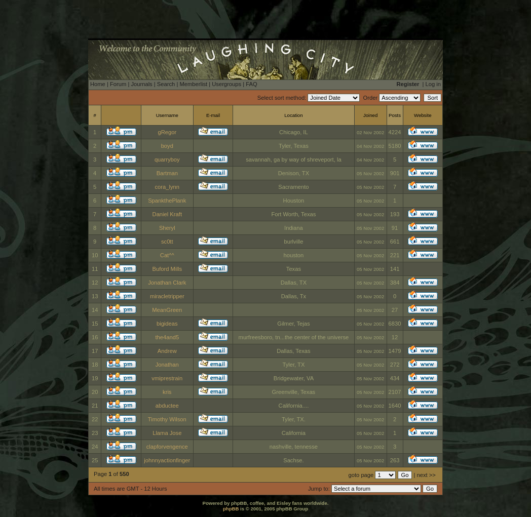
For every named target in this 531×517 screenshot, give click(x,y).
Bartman (167, 173)
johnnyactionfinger (167, 460)
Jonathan (167, 365)
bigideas (167, 324)
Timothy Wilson (167, 419)
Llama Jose (167, 433)
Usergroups (226, 84)
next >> (426, 475)
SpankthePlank (167, 200)
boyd (167, 146)
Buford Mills (167, 269)
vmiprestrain (166, 378)
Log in (433, 84)
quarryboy (167, 159)
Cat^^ (167, 255)
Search (166, 84)
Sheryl (167, 228)
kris (167, 392)
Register (408, 84)
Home (97, 84)
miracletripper (167, 296)
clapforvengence (167, 447)
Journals (141, 84)
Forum (118, 84)
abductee (167, 406)
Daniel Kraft (167, 214)
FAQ (251, 84)
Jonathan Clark (167, 283)
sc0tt (167, 241)
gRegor (167, 132)
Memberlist (193, 84)
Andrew (167, 351)
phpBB (231, 508)
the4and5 (167, 337)
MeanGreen (167, 310)
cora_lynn (167, 187)
